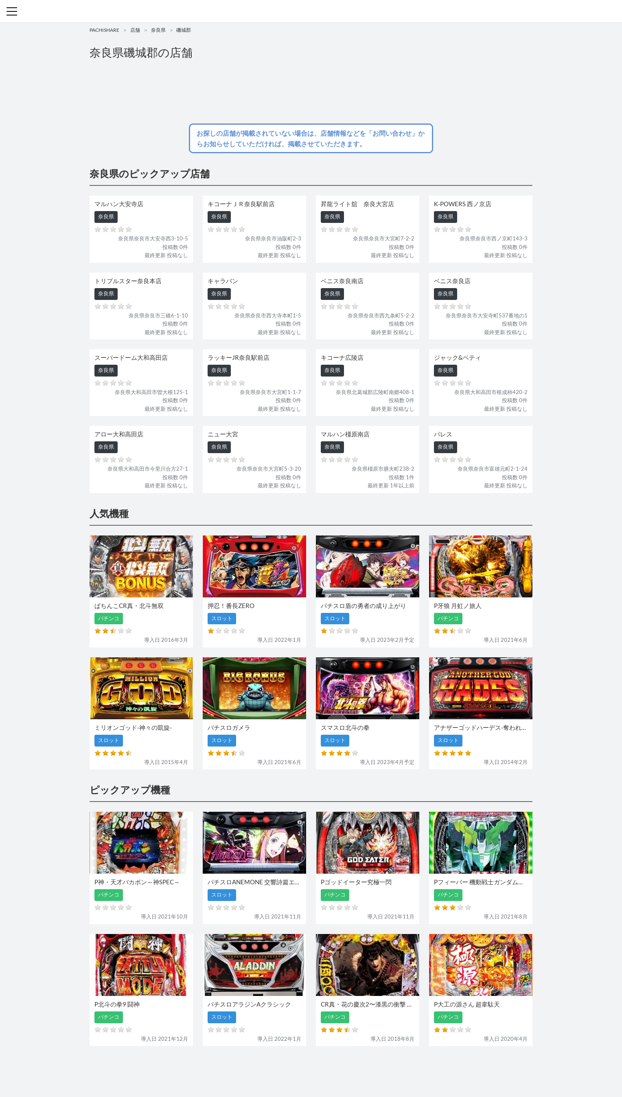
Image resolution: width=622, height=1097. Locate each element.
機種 (217, 1067)
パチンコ (255, 1067)
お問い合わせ (313, 1067)
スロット (281, 1067)
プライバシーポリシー (385, 1067)
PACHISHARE (104, 30)
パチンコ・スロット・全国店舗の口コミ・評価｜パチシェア (311, 11)
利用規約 (344, 1067)
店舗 (135, 30)
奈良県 (158, 30)
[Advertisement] (311, 92)
